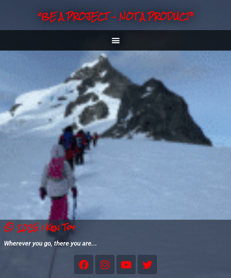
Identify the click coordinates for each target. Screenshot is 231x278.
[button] (115, 40)
